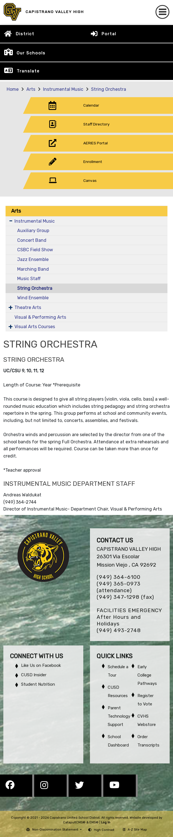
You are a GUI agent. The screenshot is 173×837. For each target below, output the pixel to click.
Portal (108, 33)
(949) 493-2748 (119, 630)
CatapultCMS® (74, 822)
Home (13, 89)
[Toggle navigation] (162, 12)
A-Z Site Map (135, 829)
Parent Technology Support (119, 716)
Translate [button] (28, 71)
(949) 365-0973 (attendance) (119, 587)
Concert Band (31, 240)
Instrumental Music (63, 89)
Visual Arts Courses (34, 326)
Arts (30, 89)
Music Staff (29, 278)
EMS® (94, 822)
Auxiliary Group (33, 230)
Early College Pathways (147, 675)
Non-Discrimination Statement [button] (55, 829)
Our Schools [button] (31, 53)
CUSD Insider (33, 674)
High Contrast (104, 830)
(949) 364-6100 (119, 577)
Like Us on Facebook (41, 665)
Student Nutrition (38, 684)
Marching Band (33, 269)
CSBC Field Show (35, 249)
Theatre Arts (27, 307)
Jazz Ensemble (33, 259)
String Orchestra (108, 89)
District (25, 33)
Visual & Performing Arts (40, 317)
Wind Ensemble (33, 297)
